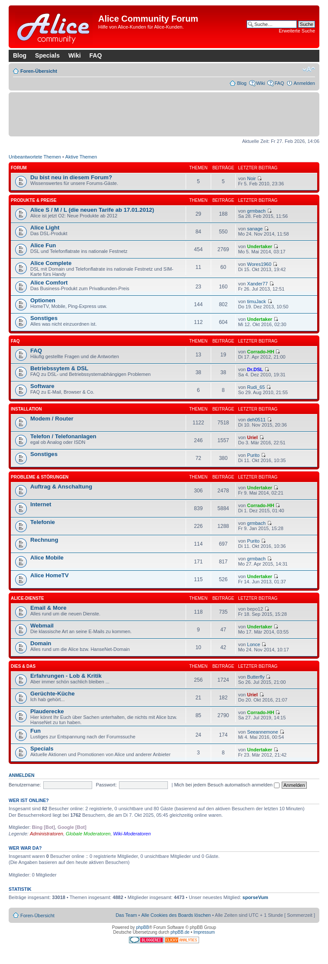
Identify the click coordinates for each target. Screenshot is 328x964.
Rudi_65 (256, 387)
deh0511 (256, 419)
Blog (19, 55)
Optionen (42, 300)
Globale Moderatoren (88, 833)
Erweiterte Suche (297, 30)
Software (42, 386)
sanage (255, 228)
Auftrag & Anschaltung (61, 486)
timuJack (256, 301)
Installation (26, 409)
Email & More (48, 608)
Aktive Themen (81, 156)
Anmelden (304, 83)
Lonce (253, 644)
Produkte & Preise (34, 200)
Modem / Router (52, 418)
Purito (253, 455)
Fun (35, 731)
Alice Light (44, 227)
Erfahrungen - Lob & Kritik (66, 676)
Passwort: (106, 784)
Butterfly (255, 676)
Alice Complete (50, 263)
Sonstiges (44, 318)
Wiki (74, 55)
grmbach (256, 211)
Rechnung (44, 540)
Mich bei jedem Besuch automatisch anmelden (227, 784)
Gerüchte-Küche (52, 693)
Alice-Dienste (27, 598)
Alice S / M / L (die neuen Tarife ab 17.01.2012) (92, 210)
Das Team (126, 915)
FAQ (96, 55)
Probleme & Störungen (39, 477)
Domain (40, 643)
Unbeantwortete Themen (35, 156)
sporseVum (255, 897)
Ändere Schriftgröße (308, 69)
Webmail (42, 625)
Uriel (252, 437)
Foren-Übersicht (38, 71)
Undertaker (259, 246)
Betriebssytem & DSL (59, 368)
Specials (47, 55)
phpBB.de (180, 932)
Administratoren (46, 833)
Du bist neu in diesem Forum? (71, 177)
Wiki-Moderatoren (132, 833)
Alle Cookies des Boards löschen (176, 915)
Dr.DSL (255, 369)
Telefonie (42, 522)
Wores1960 (259, 264)
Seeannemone (262, 731)
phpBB (142, 927)
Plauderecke (47, 711)
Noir (251, 178)
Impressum (204, 932)
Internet (40, 504)
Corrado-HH (260, 351)
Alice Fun (43, 245)
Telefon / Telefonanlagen (63, 436)
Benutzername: (25, 784)
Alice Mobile (47, 557)
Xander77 (257, 283)
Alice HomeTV (49, 575)
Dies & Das (23, 666)
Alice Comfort (49, 282)
